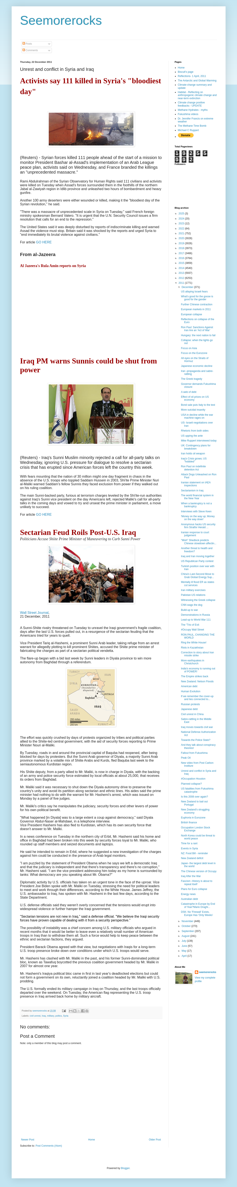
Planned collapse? (191, 783)
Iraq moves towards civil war (197, 727)
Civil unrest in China (192, 714)
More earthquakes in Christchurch (192, 662)
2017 (182, 253)
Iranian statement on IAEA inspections (195, 484)
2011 (182, 282)
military (50, 1015)
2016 (182, 258)
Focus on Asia (189, 348)
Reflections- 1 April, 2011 (192, 76)
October (186, 926)
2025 (182, 213)
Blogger (125, 1168)
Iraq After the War (191, 876)
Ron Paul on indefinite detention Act (193, 468)
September (188, 931)
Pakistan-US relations (193, 595)
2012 (182, 278)
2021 (182, 233)
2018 (182, 248)
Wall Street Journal (34, 612)
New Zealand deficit (192, 858)
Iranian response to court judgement (195, 534)
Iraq (44, 1015)
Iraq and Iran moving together (197, 556)
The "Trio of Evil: (190, 624)
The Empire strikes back (194, 676)
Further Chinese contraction (196, 304)
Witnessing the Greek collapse (198, 600)
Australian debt (189, 899)
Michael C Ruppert (188, 130)
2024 (182, 218)
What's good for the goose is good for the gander (197, 298)
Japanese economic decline (196, 366)
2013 (182, 272)
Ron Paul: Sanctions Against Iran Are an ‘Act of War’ (197, 329)
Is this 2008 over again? (194, 796)
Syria (65, 1015)
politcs (58, 1015)
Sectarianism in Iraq (192, 490)
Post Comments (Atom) (49, 1145)
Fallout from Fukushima (194, 752)
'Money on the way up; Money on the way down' (198, 518)
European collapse (191, 314)
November (188, 921)
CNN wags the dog (191, 604)
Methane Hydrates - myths (193, 109)
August (186, 936)
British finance (189, 822)
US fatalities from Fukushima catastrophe (197, 790)
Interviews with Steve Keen (196, 511)
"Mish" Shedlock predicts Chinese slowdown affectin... (198, 542)
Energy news (188, 894)
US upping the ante (192, 435)
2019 (182, 243)
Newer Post (27, 1139)
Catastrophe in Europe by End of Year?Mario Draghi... (198, 905)
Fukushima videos (188, 114)
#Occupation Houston (193, 778)
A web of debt (188, 392)
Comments (30, 50)
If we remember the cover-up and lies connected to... (197, 698)
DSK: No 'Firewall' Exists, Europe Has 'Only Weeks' (197, 913)
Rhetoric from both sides (194, 430)
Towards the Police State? (195, 740)
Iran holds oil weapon (193, 453)
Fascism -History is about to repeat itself (196, 882)
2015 (182, 263)
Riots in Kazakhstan (192, 647)
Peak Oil (185, 757)
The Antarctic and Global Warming (197, 80)
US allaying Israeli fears (194, 291)
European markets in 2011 (196, 309)
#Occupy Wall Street (192, 629)
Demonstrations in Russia (195, 614)
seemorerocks (207, 972)
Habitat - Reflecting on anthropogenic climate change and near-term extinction (197, 95)
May (184, 950)
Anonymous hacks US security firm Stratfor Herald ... (198, 526)
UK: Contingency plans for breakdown (195, 447)
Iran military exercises (193, 590)
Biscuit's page (186, 71)
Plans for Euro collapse (194, 889)
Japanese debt (189, 709)
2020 (182, 238)
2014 (182, 268)
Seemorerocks (61, 20)
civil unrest (35, 1015)
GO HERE (44, 242)
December (188, 287)
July (184, 940)
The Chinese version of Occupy (198, 871)
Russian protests (190, 704)
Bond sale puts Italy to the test (198, 404)
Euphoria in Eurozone (193, 817)
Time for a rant (189, 843)
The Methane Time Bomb (192, 125)
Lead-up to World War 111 (196, 619)
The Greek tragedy (191, 378)
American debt (189, 686)
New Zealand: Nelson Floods (197, 681)
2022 (182, 228)
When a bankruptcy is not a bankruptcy (196, 505)
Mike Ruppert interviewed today (198, 440)
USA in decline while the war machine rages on (197, 416)
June (185, 945)
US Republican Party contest (197, 561)
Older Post (155, 1139)
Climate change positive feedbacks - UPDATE (191, 104)
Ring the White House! (193, 642)
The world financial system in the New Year (197, 497)
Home (91, 1139)
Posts (27, 43)
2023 (182, 223)
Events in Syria (189, 848)
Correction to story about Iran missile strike (197, 654)
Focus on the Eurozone (194, 353)
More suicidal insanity (193, 409)
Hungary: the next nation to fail (198, 335)
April (184, 955)
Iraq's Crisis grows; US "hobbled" (194, 460)
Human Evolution (190, 691)
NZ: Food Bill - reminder (194, 853)
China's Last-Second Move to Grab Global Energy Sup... (197, 575)
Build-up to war (189, 610)
